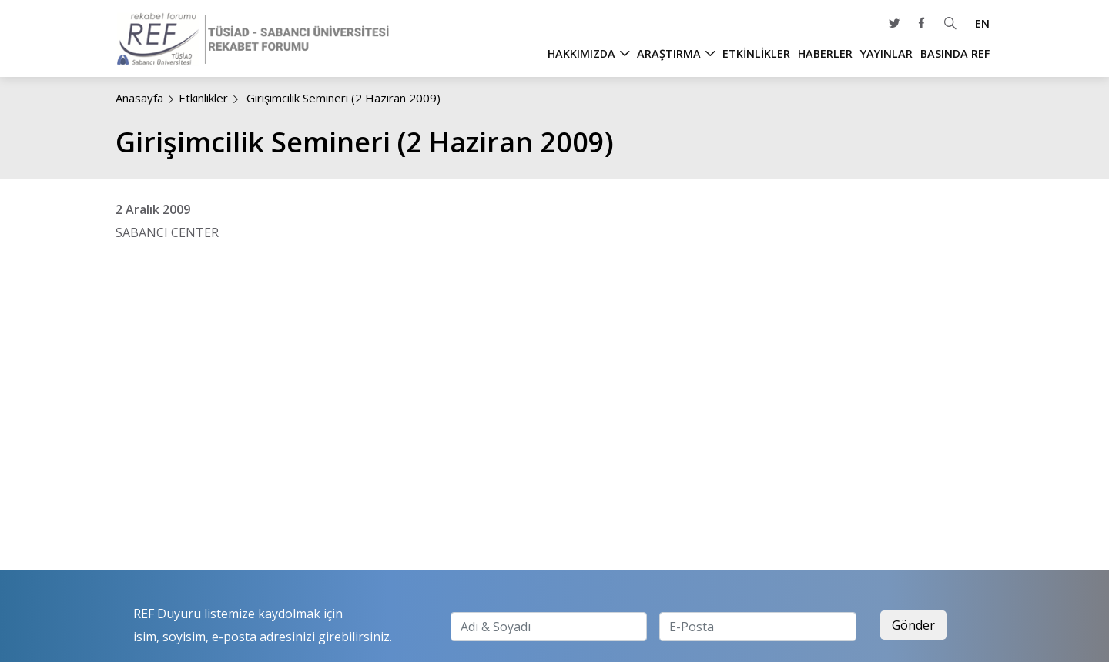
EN (982, 23)
